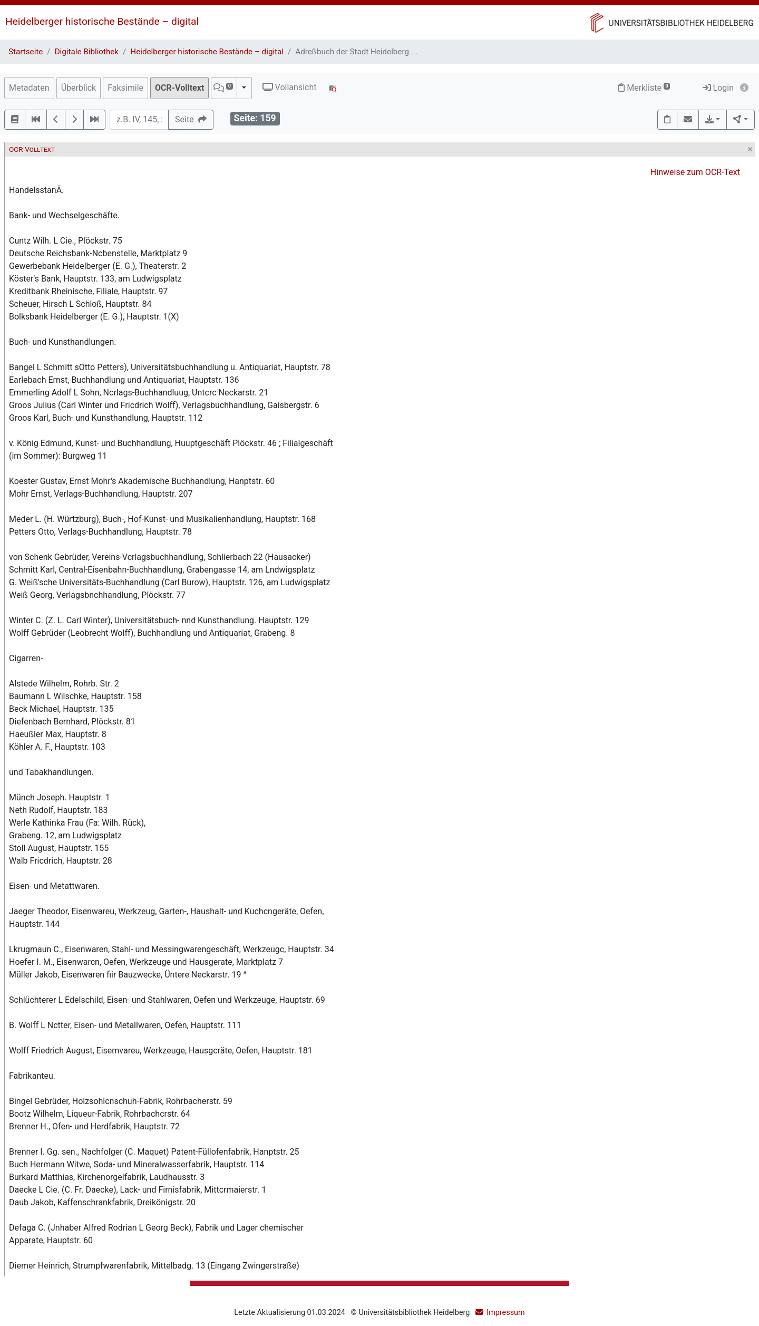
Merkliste (644, 88)
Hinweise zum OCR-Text (695, 172)
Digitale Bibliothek (87, 51)
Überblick (78, 88)
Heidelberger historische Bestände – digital (102, 21)
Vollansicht (289, 87)
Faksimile (125, 88)
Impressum (505, 1312)
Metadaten (29, 88)
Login (718, 88)
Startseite (25, 51)
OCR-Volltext (179, 88)
